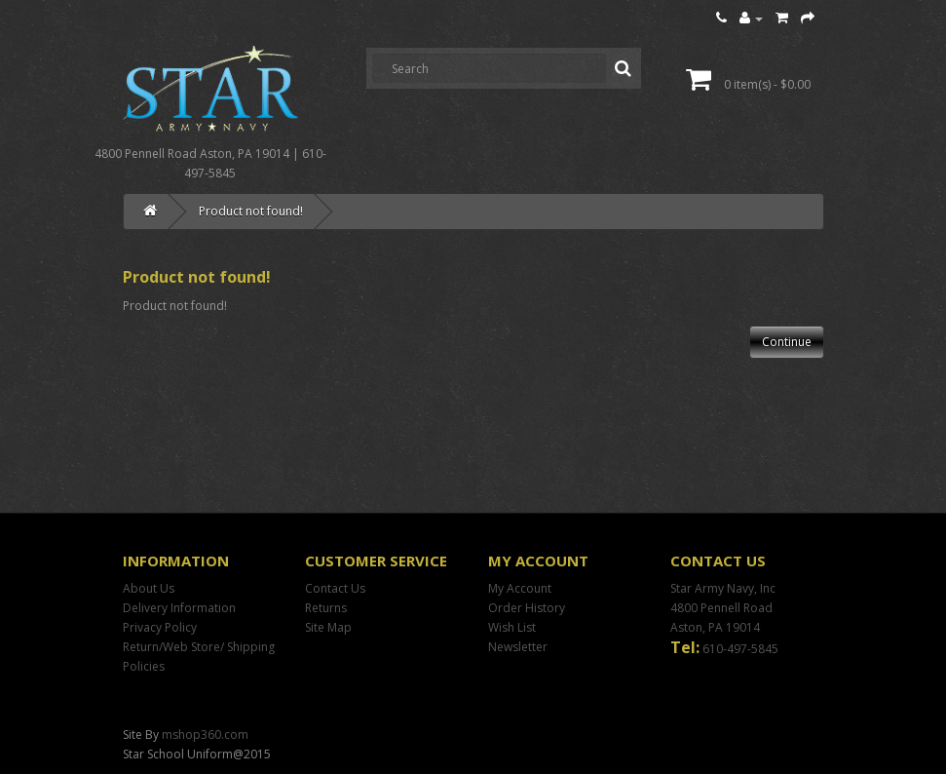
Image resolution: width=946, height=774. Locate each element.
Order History (526, 608)
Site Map (328, 627)
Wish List (512, 627)
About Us (148, 588)
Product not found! (251, 211)
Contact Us (335, 588)
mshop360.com (205, 734)
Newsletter (518, 647)
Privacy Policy (160, 627)
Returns (326, 608)
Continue (787, 341)
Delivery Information (179, 608)
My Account (519, 588)
